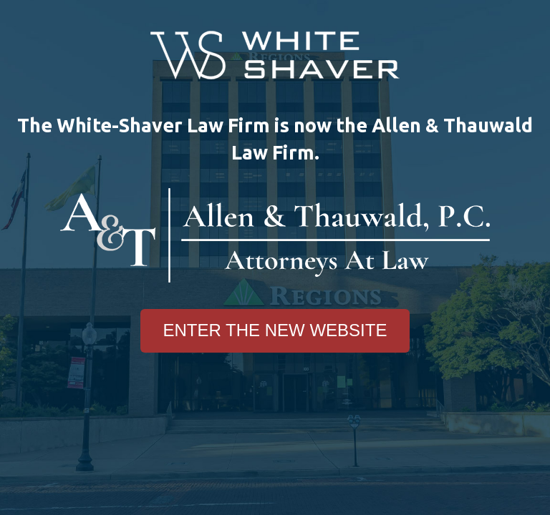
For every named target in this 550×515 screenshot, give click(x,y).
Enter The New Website (275, 330)
